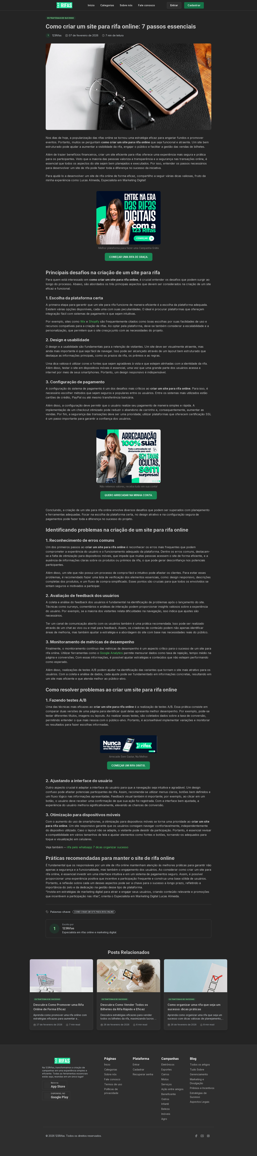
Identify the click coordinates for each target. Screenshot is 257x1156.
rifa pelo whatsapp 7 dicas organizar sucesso (97, 847)
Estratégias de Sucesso (198, 1094)
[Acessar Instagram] (208, 1136)
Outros (165, 1099)
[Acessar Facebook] (196, 1136)
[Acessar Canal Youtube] (202, 1136)
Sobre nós (126, 5)
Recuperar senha (143, 1074)
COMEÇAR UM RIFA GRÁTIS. (128, 765)
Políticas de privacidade (111, 1091)
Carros (165, 1074)
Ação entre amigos (172, 1089)
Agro (164, 1118)
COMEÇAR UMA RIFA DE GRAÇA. (128, 256)
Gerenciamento (199, 1074)
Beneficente (168, 1094)
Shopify (94, 321)
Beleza (165, 1108)
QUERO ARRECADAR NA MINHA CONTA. (129, 495)
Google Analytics (111, 653)
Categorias (107, 5)
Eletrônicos (167, 1064)
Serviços (166, 1084)
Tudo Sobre (197, 1069)
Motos (165, 1079)
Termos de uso (113, 1084)
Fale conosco (146, 5)
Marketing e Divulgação (197, 1081)
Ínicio (107, 1064)
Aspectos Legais (199, 1101)
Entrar (136, 1064)
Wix (82, 321)
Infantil (165, 1103)
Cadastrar (138, 1069)
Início (91, 5)
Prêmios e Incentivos (202, 1088)
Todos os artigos (200, 1064)
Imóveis (165, 1113)
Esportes (166, 1069)
